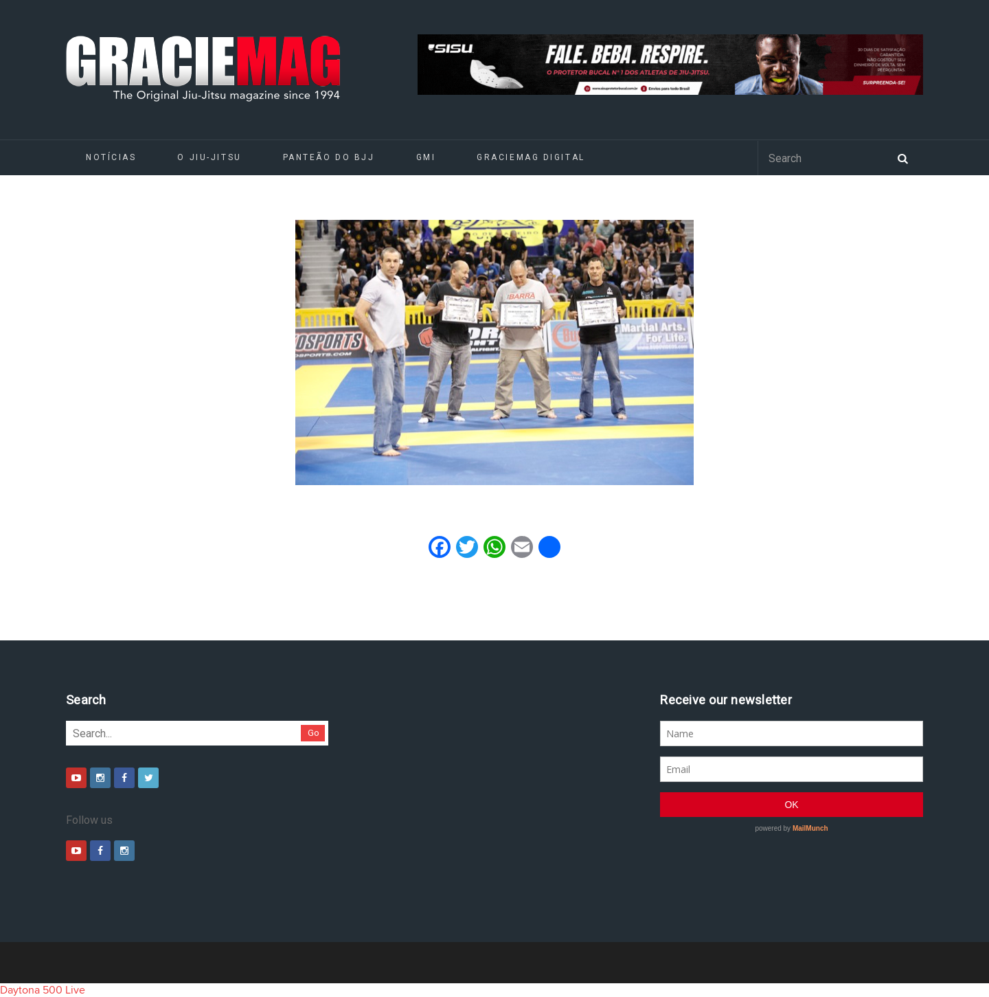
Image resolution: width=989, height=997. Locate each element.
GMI (426, 157)
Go (313, 733)
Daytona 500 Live (42, 990)
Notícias (111, 157)
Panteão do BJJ (329, 157)
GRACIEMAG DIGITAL (531, 157)
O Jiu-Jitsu (209, 157)
